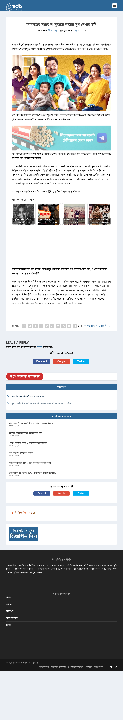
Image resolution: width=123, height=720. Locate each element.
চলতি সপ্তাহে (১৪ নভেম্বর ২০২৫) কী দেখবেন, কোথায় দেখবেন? (32, 473)
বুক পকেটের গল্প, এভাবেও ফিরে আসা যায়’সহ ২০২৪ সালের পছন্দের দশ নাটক (41, 403)
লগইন (39, 347)
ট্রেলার (8, 625)
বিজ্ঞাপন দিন (98, 667)
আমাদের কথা (44, 667)
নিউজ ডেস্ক (52, 30)
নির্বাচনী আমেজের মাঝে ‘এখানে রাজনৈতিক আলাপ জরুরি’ (30, 463)
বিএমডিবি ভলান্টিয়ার (58, 667)
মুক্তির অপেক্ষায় (11, 618)
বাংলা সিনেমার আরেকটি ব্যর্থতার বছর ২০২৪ (28, 396)
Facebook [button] (41, 361)
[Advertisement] (61, 247)
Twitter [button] (81, 361)
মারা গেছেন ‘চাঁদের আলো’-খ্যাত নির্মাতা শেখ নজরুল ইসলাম (31, 423)
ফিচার (8, 597)
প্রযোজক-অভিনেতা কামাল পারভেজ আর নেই (25, 433)
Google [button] (61, 361)
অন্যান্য (78, 30)
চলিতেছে (9, 604)
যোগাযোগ (88, 667)
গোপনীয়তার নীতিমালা (75, 667)
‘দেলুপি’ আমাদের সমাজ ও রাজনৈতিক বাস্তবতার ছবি (28, 443)
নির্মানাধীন (9, 611)
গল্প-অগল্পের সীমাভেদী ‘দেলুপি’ (21, 453)
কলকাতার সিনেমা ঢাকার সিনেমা (97, 326)
